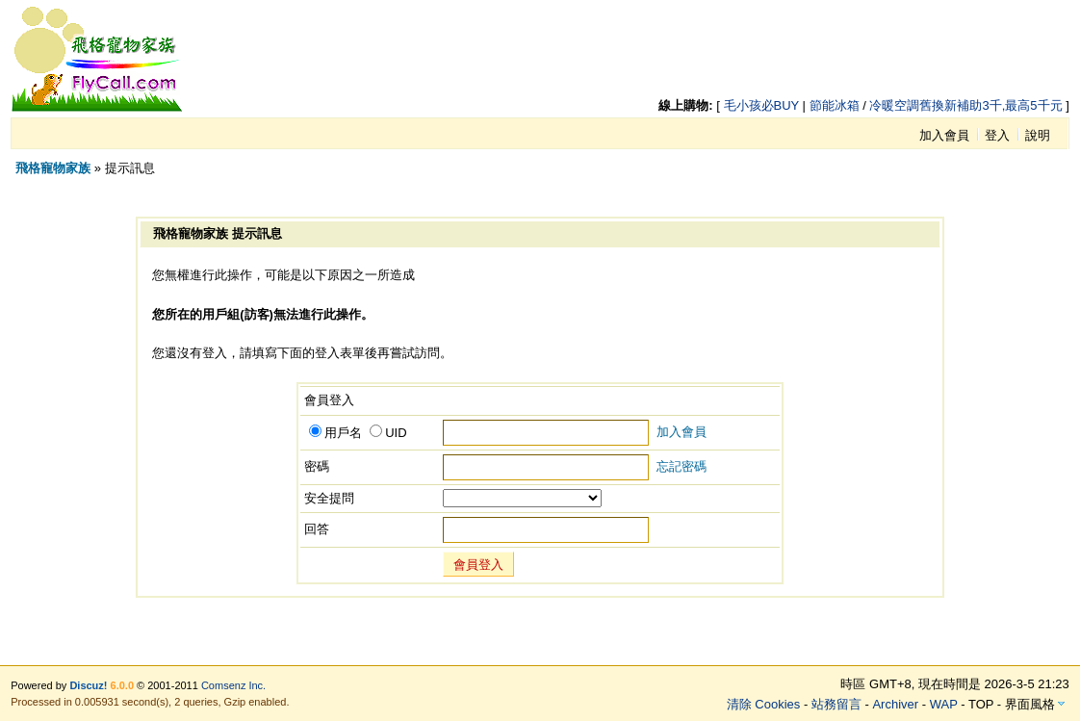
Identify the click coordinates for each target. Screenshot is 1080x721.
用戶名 (335, 432)
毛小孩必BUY (762, 105)
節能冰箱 (835, 105)
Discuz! (88, 685)
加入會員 (944, 135)
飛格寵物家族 (52, 168)
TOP (980, 704)
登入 (997, 135)
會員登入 (478, 564)
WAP (944, 704)
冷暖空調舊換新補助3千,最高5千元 (965, 105)
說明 (1037, 135)
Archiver (895, 704)
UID (388, 432)
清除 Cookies (764, 704)
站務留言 (836, 704)
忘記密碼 (681, 466)
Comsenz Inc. (233, 685)
